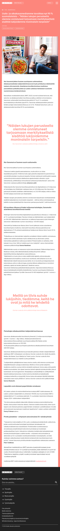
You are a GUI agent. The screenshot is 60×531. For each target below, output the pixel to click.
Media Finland (17, 3)
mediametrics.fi (41, 461)
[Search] (56, 482)
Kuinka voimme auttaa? (13, 479)
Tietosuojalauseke (8, 513)
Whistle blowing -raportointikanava (14, 521)
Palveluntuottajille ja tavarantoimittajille (15, 518)
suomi (49, 3)
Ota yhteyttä (6, 508)
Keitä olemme (6, 511)
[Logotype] (7, 3)
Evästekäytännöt (7, 516)
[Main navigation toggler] (56, 3)
